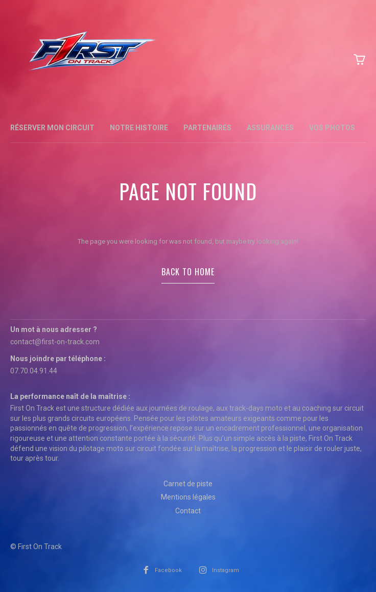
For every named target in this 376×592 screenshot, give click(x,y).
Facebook (168, 570)
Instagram (225, 570)
